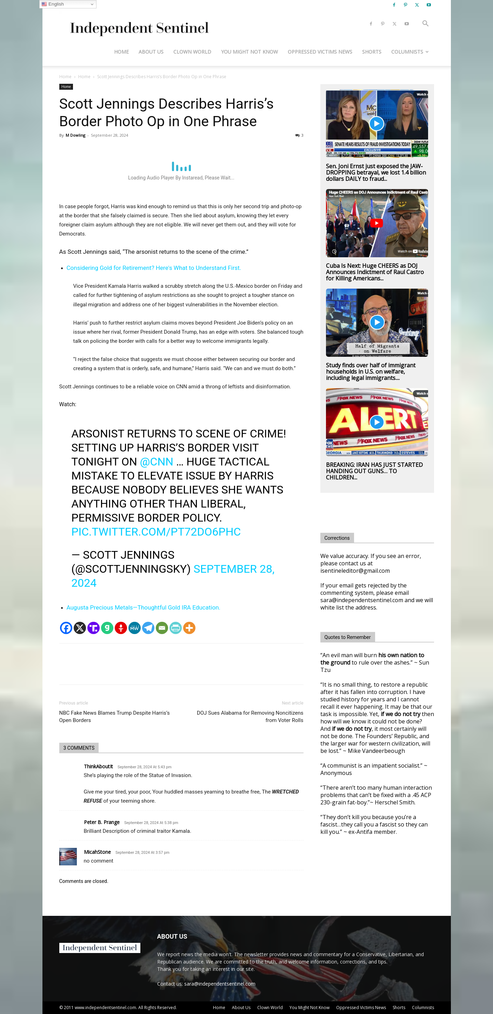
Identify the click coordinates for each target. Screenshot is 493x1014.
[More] (189, 628)
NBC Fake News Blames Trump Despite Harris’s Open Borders (114, 716)
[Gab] (107, 628)
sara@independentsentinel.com (219, 983)
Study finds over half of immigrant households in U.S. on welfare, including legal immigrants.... (370, 371)
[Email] (162, 628)
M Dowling (75, 135)
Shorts (371, 51)
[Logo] (138, 24)
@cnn (156, 461)
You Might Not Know (249, 51)
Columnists (410, 51)
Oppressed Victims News (320, 51)
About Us (151, 51)
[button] (425, 24)
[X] (80, 628)
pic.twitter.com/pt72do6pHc (156, 531)
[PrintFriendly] (175, 628)
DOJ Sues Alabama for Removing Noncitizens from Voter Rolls (250, 716)
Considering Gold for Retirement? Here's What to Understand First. (154, 267)
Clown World (192, 51)
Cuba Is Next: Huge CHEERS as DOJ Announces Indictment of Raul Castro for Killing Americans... (375, 272)
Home (121, 51)
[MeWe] (134, 628)
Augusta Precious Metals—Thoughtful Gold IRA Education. (144, 607)
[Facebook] (66, 628)
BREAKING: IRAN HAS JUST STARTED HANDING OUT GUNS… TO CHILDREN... (374, 471)
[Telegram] (148, 628)
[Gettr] (121, 628)
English (52, 4)
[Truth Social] (93, 628)
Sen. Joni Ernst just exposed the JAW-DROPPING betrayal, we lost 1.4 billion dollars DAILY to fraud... (376, 172)
